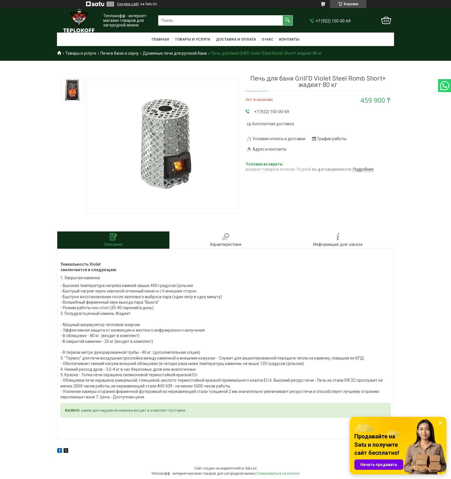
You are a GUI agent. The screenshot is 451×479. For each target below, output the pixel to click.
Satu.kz (251, 468)
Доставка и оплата (236, 39)
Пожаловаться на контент (278, 474)
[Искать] (288, 20)
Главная (160, 39)
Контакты (289, 39)
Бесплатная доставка (273, 123)
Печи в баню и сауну (119, 53)
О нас (267, 39)
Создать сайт (128, 4)
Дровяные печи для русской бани (175, 53)
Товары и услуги (192, 39)
